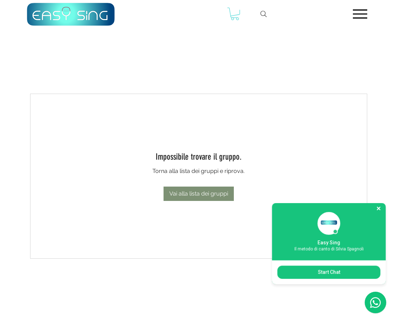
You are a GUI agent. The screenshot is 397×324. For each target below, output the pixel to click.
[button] (234, 14)
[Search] (263, 13)
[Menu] (360, 14)
